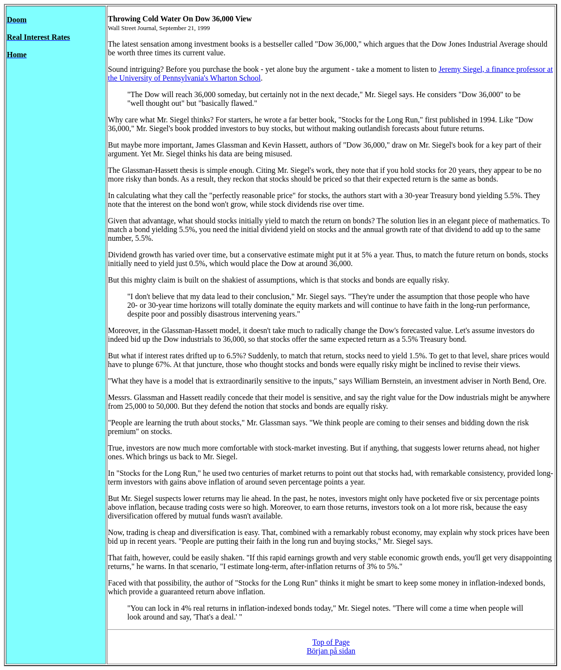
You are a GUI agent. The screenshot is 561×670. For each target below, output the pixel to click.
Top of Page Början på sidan (331, 646)
